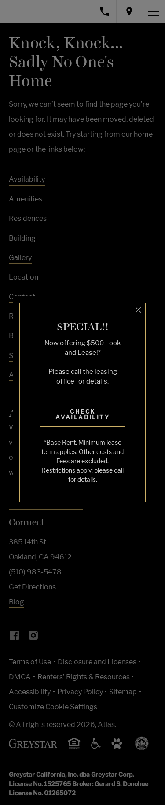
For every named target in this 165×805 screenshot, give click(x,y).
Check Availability (82, 414)
